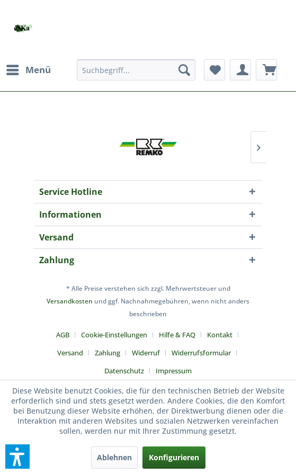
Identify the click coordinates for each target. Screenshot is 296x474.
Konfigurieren (174, 457)
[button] (17, 456)
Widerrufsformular (201, 352)
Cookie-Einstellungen (114, 334)
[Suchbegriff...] (136, 70)
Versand (70, 352)
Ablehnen (114, 457)
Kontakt (219, 334)
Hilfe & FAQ (177, 334)
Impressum (174, 370)
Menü (28, 68)
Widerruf (146, 352)
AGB (62, 334)
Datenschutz (124, 370)
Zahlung (107, 352)
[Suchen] (184, 70)
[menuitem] (28, 70)
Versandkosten (70, 301)
